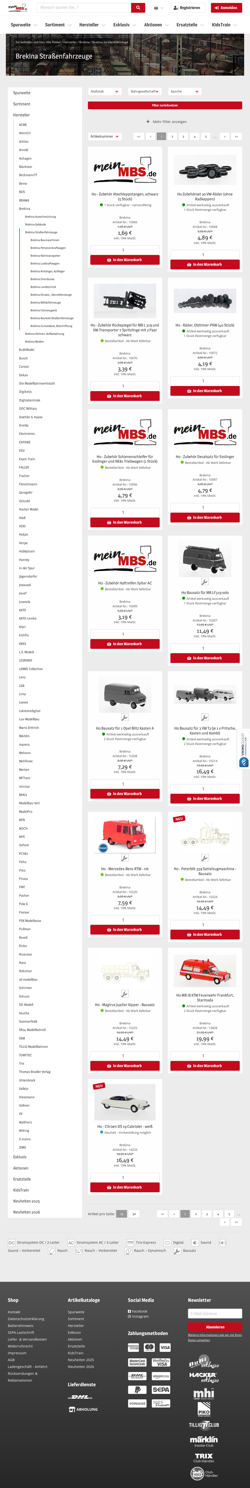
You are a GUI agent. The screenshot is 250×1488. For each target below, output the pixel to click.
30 (134, 1214)
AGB (11, 1359)
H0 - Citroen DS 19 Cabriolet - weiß (125, 1126)
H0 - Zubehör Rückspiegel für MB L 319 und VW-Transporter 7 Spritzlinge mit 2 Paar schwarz (125, 330)
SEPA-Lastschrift (21, 1332)
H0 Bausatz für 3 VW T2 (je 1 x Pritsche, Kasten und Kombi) (205, 730)
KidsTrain (75, 1353)
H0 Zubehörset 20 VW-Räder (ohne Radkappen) (205, 196)
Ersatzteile (76, 1346)
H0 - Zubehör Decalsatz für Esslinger (205, 456)
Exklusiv (74, 1332)
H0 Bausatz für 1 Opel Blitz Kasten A (125, 728)
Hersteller (70, 42)
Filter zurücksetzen (165, 105)
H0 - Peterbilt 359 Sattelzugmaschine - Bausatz (205, 871)
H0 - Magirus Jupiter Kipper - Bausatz (125, 1004)
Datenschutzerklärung (26, 1318)
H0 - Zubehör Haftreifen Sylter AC (125, 583)
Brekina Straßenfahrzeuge (110, 42)
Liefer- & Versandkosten (27, 1339)
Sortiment (76, 1318)
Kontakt (14, 1312)
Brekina (84, 42)
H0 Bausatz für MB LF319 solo (205, 592)
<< (138, 136)
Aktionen (75, 1339)
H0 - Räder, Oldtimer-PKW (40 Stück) (205, 325)
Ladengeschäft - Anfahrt (27, 1366)
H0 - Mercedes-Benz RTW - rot (125, 868)
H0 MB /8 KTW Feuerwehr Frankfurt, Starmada (205, 997)
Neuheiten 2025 (81, 1359)
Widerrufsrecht (20, 1346)
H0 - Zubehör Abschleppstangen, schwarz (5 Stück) (125, 196)
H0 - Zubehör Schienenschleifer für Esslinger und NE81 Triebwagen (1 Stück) (124, 459)
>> (236, 136)
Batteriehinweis (20, 1325)
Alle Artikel (53, 42)
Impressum (17, 1353)
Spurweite (76, 1312)
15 (121, 1214)
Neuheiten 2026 (81, 1366)
